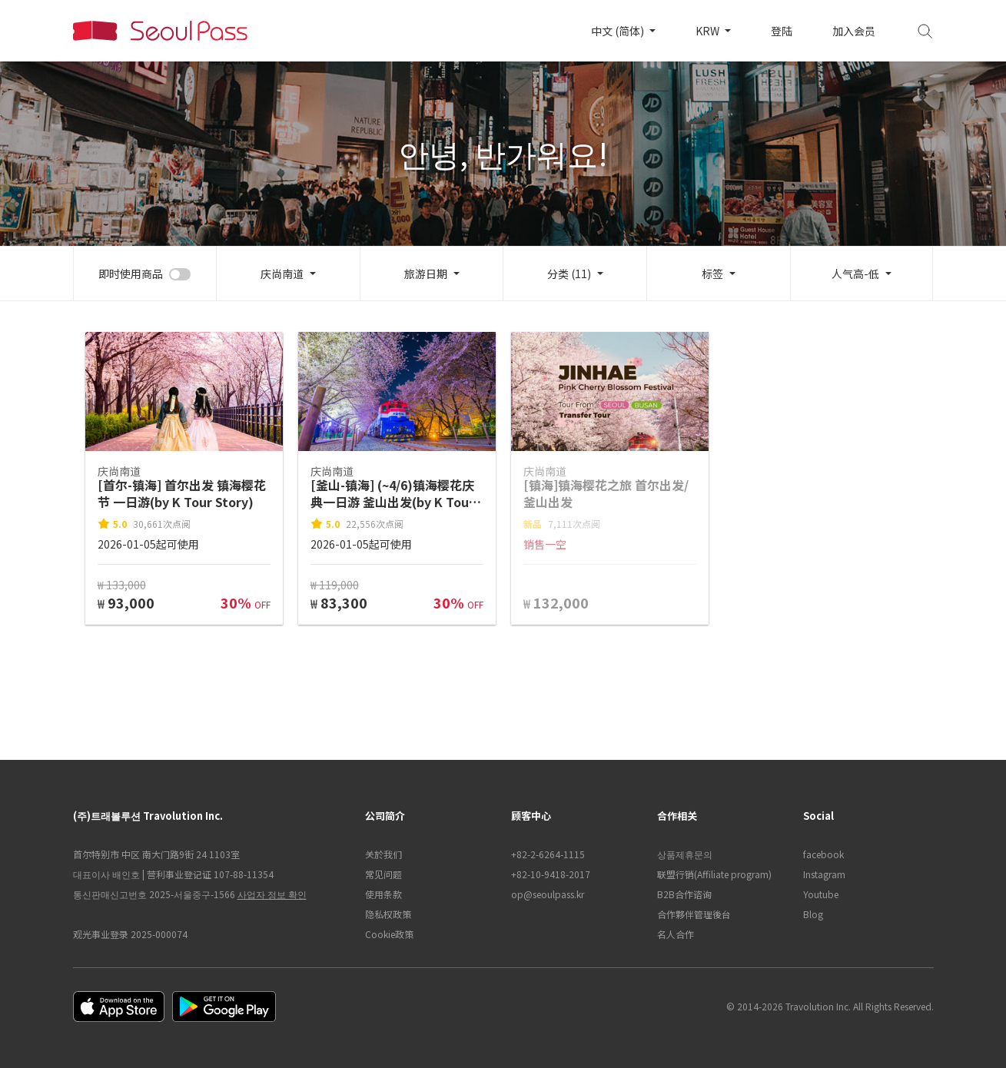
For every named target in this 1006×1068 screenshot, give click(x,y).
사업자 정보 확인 (272, 894)
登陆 (781, 30)
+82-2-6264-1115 (548, 854)
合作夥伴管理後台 (694, 913)
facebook (823, 854)
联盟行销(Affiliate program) (714, 874)
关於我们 (383, 854)
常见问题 (383, 874)
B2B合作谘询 (684, 894)
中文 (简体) (618, 30)
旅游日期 (425, 273)
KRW (709, 30)
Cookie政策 (389, 933)
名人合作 (675, 933)
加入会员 (853, 30)
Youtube (820, 894)
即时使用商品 (130, 273)
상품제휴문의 (684, 854)
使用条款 (383, 894)
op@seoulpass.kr (547, 894)
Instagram (824, 874)
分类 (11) (569, 273)
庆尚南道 (282, 273)
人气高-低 (855, 273)
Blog (813, 913)
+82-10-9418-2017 (550, 874)
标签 (712, 273)
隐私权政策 (388, 913)
